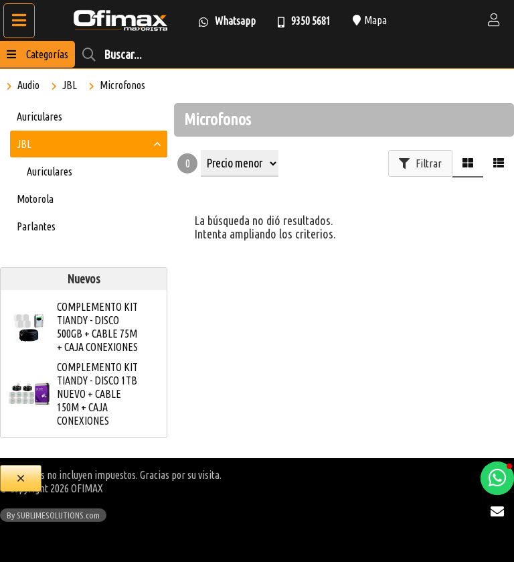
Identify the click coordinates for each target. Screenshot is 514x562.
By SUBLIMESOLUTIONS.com (53, 515)
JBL (69, 85)
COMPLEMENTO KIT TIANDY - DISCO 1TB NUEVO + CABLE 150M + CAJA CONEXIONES (97, 394)
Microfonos (122, 85)
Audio (28, 85)
